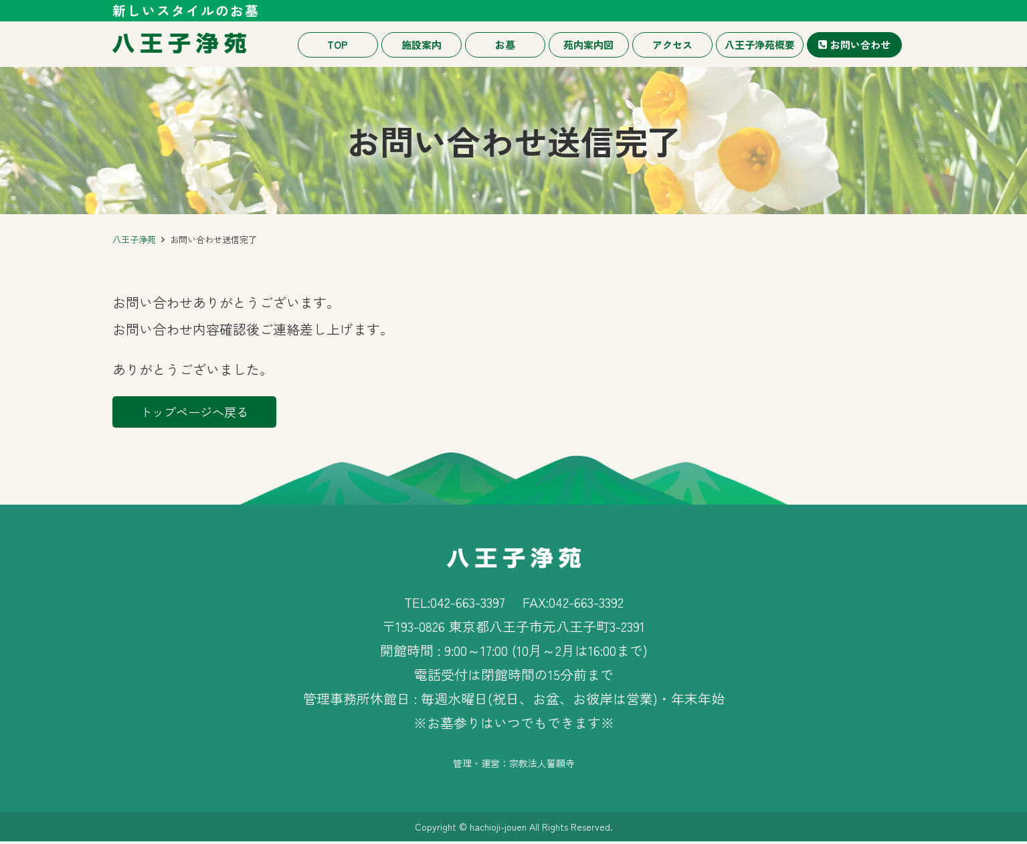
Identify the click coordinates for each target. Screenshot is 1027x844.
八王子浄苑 (134, 239)
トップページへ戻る (206, 412)
